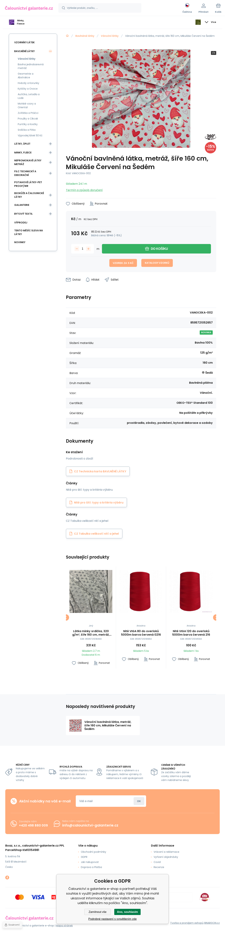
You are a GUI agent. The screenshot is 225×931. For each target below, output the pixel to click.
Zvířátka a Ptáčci (28, 113)
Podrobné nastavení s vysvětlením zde (112, 918)
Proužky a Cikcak (28, 118)
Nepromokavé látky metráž (27, 162)
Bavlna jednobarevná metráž (31, 66)
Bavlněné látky (84, 36)
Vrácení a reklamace (166, 852)
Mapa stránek (64, 925)
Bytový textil (23, 214)
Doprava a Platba (91, 867)
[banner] (29, 8)
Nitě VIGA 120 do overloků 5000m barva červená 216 (191, 632)
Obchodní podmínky (93, 852)
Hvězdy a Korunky (28, 83)
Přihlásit (139, 801)
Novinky (19, 242)
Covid (157, 862)
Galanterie (21, 205)
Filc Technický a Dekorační (25, 173)
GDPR (84, 857)
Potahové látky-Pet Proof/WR (28, 184)
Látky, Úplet (22, 143)
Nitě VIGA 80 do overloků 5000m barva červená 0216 (141, 632)
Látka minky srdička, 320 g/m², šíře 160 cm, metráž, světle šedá (91, 632)
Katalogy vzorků (157, 263)
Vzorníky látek (24, 42)
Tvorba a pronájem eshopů (187, 923)
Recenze (159, 867)
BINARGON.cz (212, 923)
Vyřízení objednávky (166, 857)
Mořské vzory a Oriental (27, 105)
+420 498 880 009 (33, 825)
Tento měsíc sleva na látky (28, 232)
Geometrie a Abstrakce (25, 75)
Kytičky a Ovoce (28, 88)
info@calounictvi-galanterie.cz (90, 825)
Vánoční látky (109, 36)
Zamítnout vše (97, 911)
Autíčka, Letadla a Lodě (29, 96)
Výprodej (20, 222)
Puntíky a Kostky (28, 124)
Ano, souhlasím (127, 911)
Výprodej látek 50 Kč (30, 135)
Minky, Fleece (22, 152)
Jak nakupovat (90, 862)
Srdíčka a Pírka (27, 130)
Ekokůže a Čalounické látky (29, 195)
